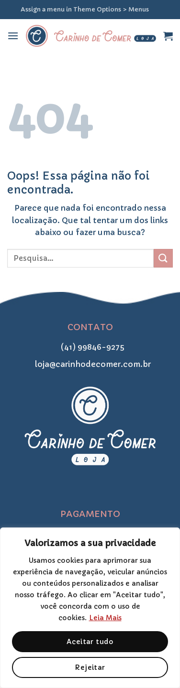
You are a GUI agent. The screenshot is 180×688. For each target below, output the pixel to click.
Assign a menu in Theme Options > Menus (85, 9)
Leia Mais (105, 617)
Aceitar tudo (90, 641)
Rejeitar (90, 667)
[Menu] (13, 35)
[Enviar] (163, 258)
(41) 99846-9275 (90, 347)
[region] (90, 607)
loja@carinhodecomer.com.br (89, 364)
